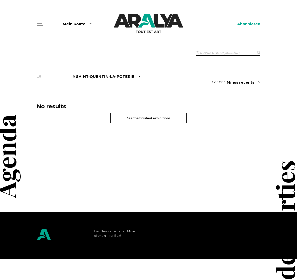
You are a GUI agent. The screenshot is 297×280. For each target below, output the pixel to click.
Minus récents (240, 82)
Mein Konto (74, 24)
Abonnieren (248, 24)
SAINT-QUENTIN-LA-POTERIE (105, 76)
